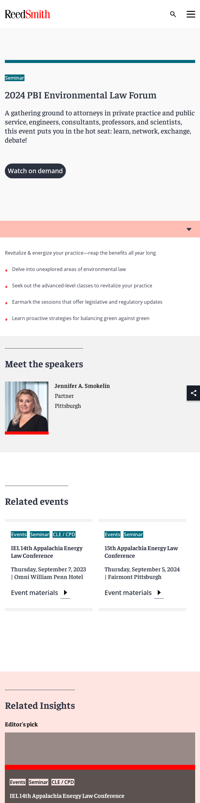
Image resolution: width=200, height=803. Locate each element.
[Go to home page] (28, 14)
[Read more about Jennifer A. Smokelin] (100, 411)
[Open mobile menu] (191, 14)
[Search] (173, 14)
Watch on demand (35, 171)
